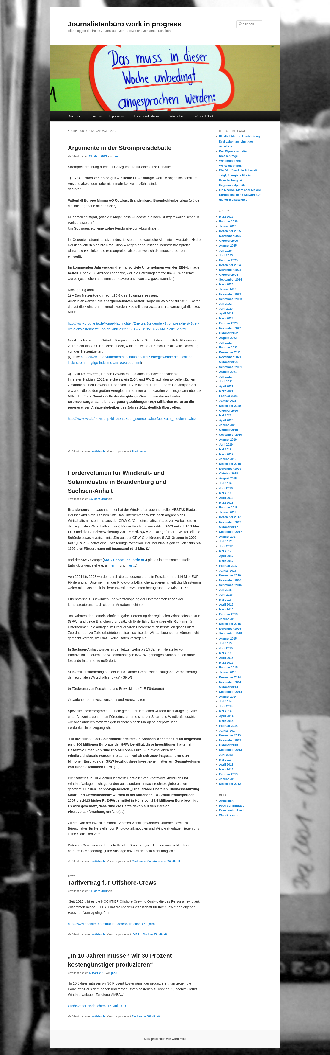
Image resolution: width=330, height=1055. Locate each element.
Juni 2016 (226, 594)
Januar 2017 (227, 570)
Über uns (96, 116)
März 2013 (226, 769)
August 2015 (228, 638)
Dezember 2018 (230, 464)
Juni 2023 (226, 308)
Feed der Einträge (231, 805)
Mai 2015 (225, 653)
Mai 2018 (225, 493)
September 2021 (230, 367)
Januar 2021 (227, 400)
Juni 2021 (226, 381)
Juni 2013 (226, 755)
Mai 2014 (225, 711)
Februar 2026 (228, 221)
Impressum (116, 116)
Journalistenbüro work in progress (124, 24)
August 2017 (228, 536)
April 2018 (226, 497)
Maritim (148, 934)
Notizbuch (75, 116)
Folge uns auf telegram (146, 116)
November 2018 (230, 468)
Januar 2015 (227, 672)
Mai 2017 (225, 551)
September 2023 (230, 299)
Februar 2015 (228, 667)
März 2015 (226, 662)
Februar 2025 (228, 260)
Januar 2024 (227, 289)
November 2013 (230, 740)
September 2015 (230, 633)
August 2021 (228, 371)
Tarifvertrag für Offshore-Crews (112, 882)
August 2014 (228, 696)
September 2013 (230, 750)
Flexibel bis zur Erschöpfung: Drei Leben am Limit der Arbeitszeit (240, 141)
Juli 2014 (225, 701)
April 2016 (226, 604)
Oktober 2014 (228, 687)
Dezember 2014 (230, 677)
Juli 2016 (225, 590)
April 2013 (226, 764)
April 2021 (226, 386)
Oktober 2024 (228, 274)
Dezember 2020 (230, 405)
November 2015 (230, 628)
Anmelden (226, 800)
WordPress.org (229, 815)
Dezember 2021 (230, 352)
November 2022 (230, 328)
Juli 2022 (225, 342)
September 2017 (230, 531)
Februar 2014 (228, 725)
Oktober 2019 (228, 430)
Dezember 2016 (230, 575)
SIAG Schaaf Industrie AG (125, 560)
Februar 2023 (228, 323)
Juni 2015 (226, 648)
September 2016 (230, 585)
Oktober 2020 (228, 410)
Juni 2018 (226, 488)
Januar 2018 (227, 512)
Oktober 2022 (228, 333)
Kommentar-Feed (231, 810)
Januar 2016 (227, 619)
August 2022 (228, 338)
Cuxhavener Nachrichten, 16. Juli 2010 (97, 1006)
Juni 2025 (226, 255)
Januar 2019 (227, 459)
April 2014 (226, 716)
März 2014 (226, 721)
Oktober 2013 (228, 745)
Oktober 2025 (228, 240)
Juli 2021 (225, 376)
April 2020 (226, 420)
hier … (114, 565)
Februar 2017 (228, 565)
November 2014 (230, 682)
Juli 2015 (225, 643)
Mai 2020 (225, 415)
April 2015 (226, 657)
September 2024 (230, 279)
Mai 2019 (225, 449)
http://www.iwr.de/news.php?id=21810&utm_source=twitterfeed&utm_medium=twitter (132, 419)
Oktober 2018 (228, 473)
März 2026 (226, 216)
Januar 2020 (227, 425)
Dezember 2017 (230, 517)
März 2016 (226, 609)
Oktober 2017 (228, 527)
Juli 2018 (225, 483)
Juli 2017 (225, 541)
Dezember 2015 (230, 624)
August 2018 (228, 478)
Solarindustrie (156, 861)
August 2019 (228, 439)
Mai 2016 (225, 599)
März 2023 (226, 318)
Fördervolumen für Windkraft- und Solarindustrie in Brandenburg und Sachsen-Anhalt (117, 481)
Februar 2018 (228, 507)
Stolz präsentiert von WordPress (165, 1039)
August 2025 (228, 245)
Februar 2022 (228, 347)
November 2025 (230, 236)
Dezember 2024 (230, 265)
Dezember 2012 (230, 784)
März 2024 (226, 284)
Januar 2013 (227, 779)
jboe (115, 156)
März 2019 (226, 454)
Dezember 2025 (230, 231)
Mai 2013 (225, 759)
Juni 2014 (226, 706)
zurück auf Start (202, 116)
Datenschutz (176, 116)
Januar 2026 (227, 226)
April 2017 (226, 556)
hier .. (130, 565)
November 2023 (230, 294)
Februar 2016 (228, 614)
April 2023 (226, 313)
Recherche (139, 451)
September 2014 (230, 691)
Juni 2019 (226, 444)
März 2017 (226, 561)
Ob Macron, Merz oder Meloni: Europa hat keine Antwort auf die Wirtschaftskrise (240, 194)
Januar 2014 (227, 730)
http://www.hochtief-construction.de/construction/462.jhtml (112, 924)
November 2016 (230, 580)
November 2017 (230, 522)
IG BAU (136, 934)
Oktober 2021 (228, 362)
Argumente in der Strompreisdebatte (119, 147)
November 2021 (230, 357)
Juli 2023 (225, 304)
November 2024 (230, 270)
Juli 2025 (225, 250)
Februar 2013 (228, 774)
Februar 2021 (228, 396)
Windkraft (173, 861)
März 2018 (226, 502)
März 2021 (226, 391)
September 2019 (230, 434)
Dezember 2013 (230, 735)
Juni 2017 (226, 546)
